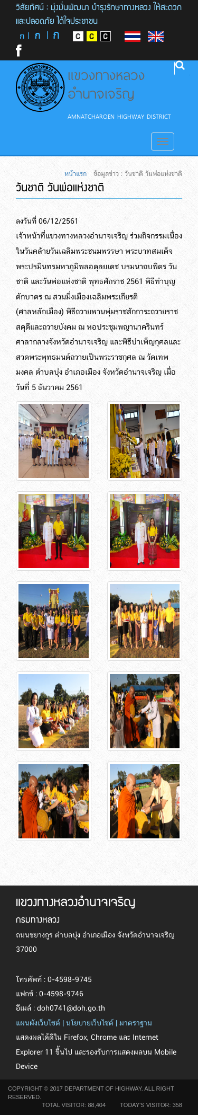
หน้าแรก (75, 174)
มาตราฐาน (135, 1023)
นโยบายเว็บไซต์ (90, 1023)
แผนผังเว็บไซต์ (38, 1023)
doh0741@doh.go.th (71, 1008)
